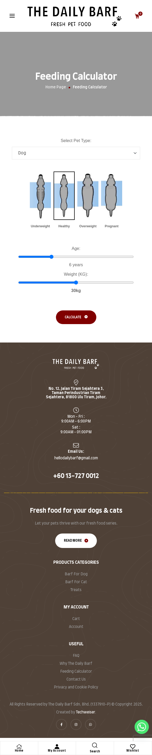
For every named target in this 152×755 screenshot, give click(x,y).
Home (19, 750)
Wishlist (132, 750)
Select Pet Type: (76, 140)
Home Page (55, 87)
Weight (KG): (76, 274)
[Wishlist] (132, 746)
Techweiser (85, 712)
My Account (57, 750)
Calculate (73, 317)
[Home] (19, 746)
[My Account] (57, 746)
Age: (76, 248)
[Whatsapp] (142, 727)
